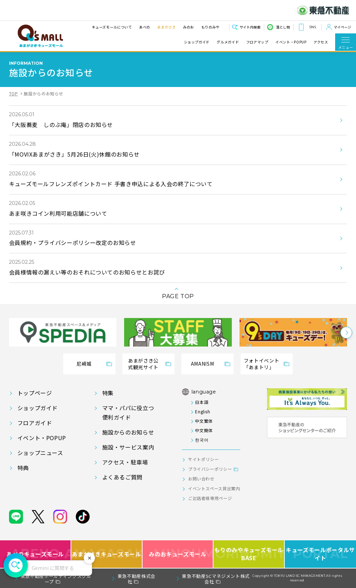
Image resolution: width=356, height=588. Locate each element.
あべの (144, 27)
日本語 (201, 402)
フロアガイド (34, 423)
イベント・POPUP (290, 42)
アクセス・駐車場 (125, 462)
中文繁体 (204, 421)
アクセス (321, 42)
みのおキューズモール (177, 554)
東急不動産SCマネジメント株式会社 (216, 579)
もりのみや (210, 27)
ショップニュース (40, 452)
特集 (108, 393)
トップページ (34, 393)
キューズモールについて (111, 27)
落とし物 (283, 27)
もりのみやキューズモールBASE (249, 554)
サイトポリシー (203, 459)
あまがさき (166, 27)
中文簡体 (204, 430)
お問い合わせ (201, 479)
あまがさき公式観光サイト (143, 364)
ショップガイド (197, 42)
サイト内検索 (250, 27)
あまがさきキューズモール (107, 554)
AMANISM (202, 363)
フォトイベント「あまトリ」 (261, 364)
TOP (13, 93)
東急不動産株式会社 (136, 579)
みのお (188, 27)
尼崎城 (84, 363)
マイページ (342, 27)
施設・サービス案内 (128, 447)
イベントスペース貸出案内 (214, 488)
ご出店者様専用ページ (210, 498)
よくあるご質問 (122, 477)
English (202, 411)
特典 (23, 467)
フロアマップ (257, 42)
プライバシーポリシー (210, 469)
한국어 (201, 440)
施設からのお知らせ (128, 432)
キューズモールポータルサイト (320, 554)
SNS (312, 27)
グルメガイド (228, 42)
